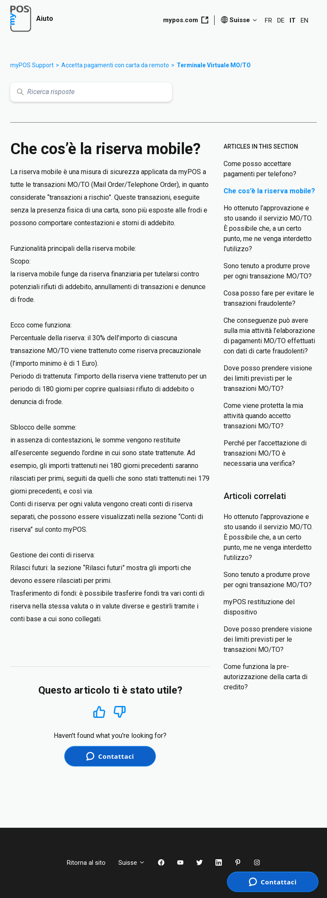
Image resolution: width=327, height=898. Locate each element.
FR (268, 20)
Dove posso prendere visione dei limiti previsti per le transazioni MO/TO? (268, 378)
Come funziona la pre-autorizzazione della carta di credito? (265, 677)
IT (292, 20)
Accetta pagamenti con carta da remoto (115, 65)
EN (304, 20)
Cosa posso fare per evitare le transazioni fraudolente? (269, 298)
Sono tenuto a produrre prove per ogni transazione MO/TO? (268, 271)
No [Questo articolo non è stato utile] (119, 712)
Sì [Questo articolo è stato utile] (99, 712)
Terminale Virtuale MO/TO (214, 65)
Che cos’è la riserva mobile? (269, 191)
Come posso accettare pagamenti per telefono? (260, 169)
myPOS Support (32, 65)
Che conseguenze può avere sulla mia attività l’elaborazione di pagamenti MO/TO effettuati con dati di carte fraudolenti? (269, 335)
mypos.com (185, 20)
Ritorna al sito (86, 862)
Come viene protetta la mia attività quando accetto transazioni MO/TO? (263, 416)
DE (280, 20)
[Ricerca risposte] (91, 92)
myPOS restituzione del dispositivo (259, 607)
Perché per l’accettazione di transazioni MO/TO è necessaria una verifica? (265, 453)
